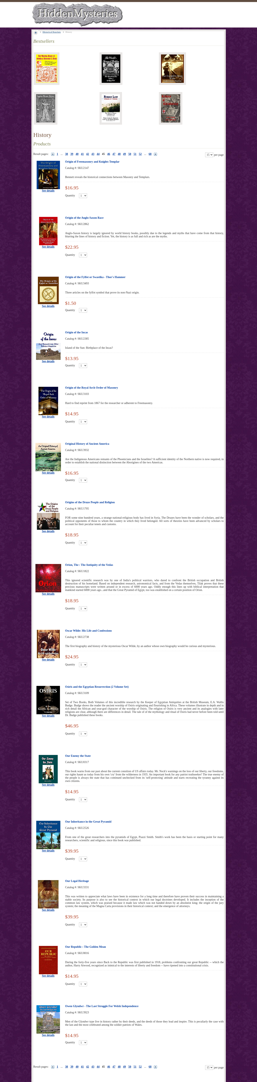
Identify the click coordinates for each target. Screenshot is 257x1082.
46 (108, 154)
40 (77, 154)
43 (93, 154)
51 (135, 154)
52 (140, 154)
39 (71, 154)
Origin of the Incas (76, 332)
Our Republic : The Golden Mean (85, 946)
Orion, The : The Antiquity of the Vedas (89, 564)
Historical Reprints (52, 32)
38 (66, 154)
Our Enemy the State (78, 755)
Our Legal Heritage (77, 881)
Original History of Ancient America (87, 443)
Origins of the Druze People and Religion (90, 502)
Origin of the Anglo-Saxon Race (84, 217)
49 (124, 154)
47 (114, 154)
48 (119, 154)
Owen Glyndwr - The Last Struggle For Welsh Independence (102, 1006)
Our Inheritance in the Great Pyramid (88, 821)
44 (98, 154)
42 (87, 154)
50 (129, 154)
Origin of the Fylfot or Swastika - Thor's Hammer (95, 277)
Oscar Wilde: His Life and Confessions (88, 630)
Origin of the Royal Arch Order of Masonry (91, 387)
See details (48, 190)
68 (150, 154)
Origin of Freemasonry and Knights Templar (92, 161)
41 (82, 154)
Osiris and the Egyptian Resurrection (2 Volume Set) (97, 686)
